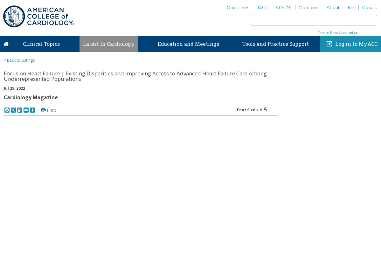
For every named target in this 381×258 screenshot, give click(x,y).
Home (6, 42)
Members (309, 7)
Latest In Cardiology (109, 44)
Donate (370, 7)
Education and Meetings (188, 44)
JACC (262, 7)
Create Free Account (335, 33)
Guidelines (238, 7)
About (333, 7)
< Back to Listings (19, 60)
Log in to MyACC (356, 44)
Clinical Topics (41, 44)
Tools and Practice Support (275, 44)
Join (351, 7)
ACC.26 (284, 7)
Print (51, 110)
